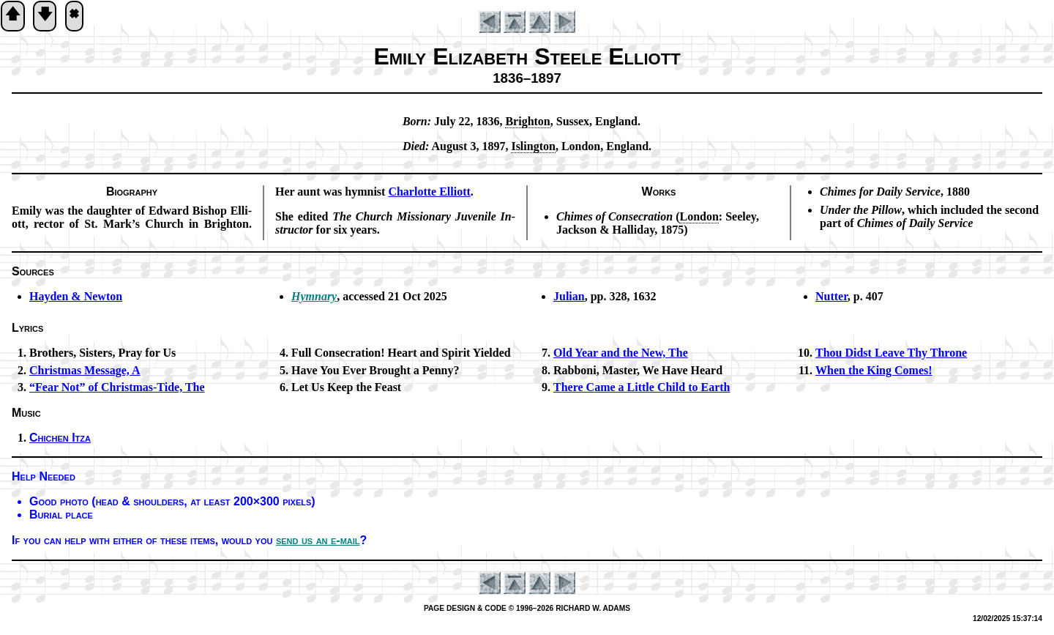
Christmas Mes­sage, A (85, 370)
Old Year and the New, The (620, 352)
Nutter (831, 296)
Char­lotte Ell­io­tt (429, 191)
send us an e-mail (318, 540)
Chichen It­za (60, 437)
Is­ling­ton (533, 146)
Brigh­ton (527, 121)
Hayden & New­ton (75, 296)
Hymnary (314, 296)
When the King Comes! (873, 370)
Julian (569, 296)
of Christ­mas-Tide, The (117, 387)
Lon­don (698, 216)
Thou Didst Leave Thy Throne (891, 352)
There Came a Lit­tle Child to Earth (641, 387)
